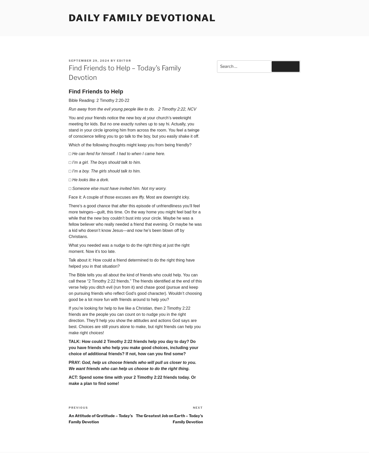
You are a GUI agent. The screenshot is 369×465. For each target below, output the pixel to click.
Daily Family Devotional (142, 18)
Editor (124, 60)
